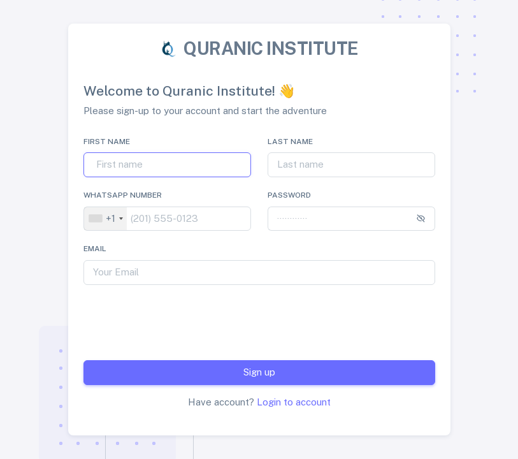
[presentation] (241, 320)
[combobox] (105, 219)
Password (289, 195)
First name (106, 141)
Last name (290, 141)
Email (94, 248)
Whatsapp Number (122, 195)
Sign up (259, 372)
